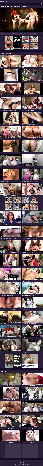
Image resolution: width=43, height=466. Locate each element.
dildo (21, 33)
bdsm (31, 33)
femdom (16, 33)
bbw (2, 33)
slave (28, 33)
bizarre (35, 33)
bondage (8, 33)
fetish (13, 33)
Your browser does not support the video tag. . (21, 20)
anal (5, 33)
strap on (24, 33)
